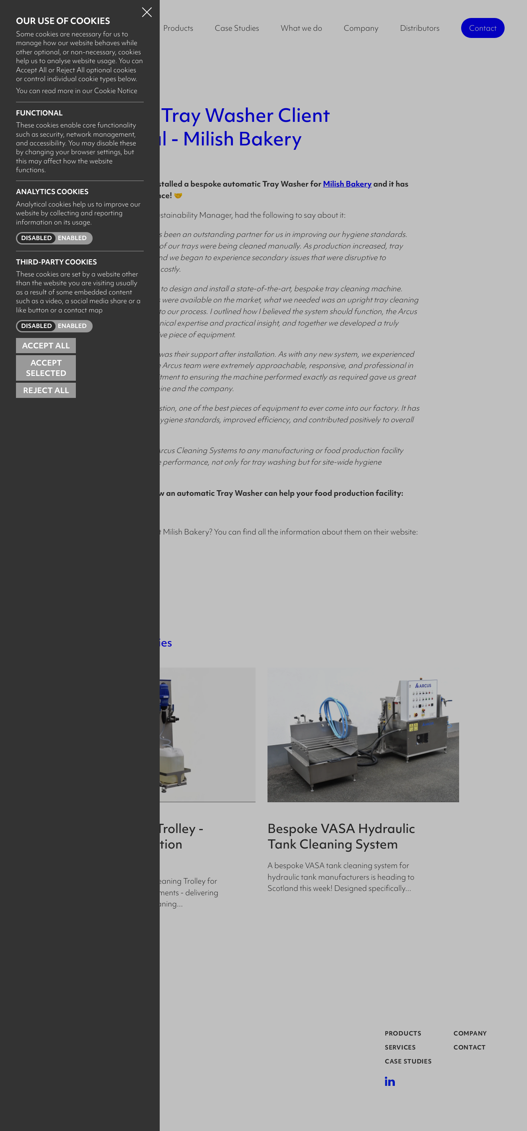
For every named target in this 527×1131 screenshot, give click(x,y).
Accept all (46, 345)
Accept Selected (46, 368)
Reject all (46, 390)
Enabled (72, 238)
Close (147, 9)
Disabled (36, 238)
